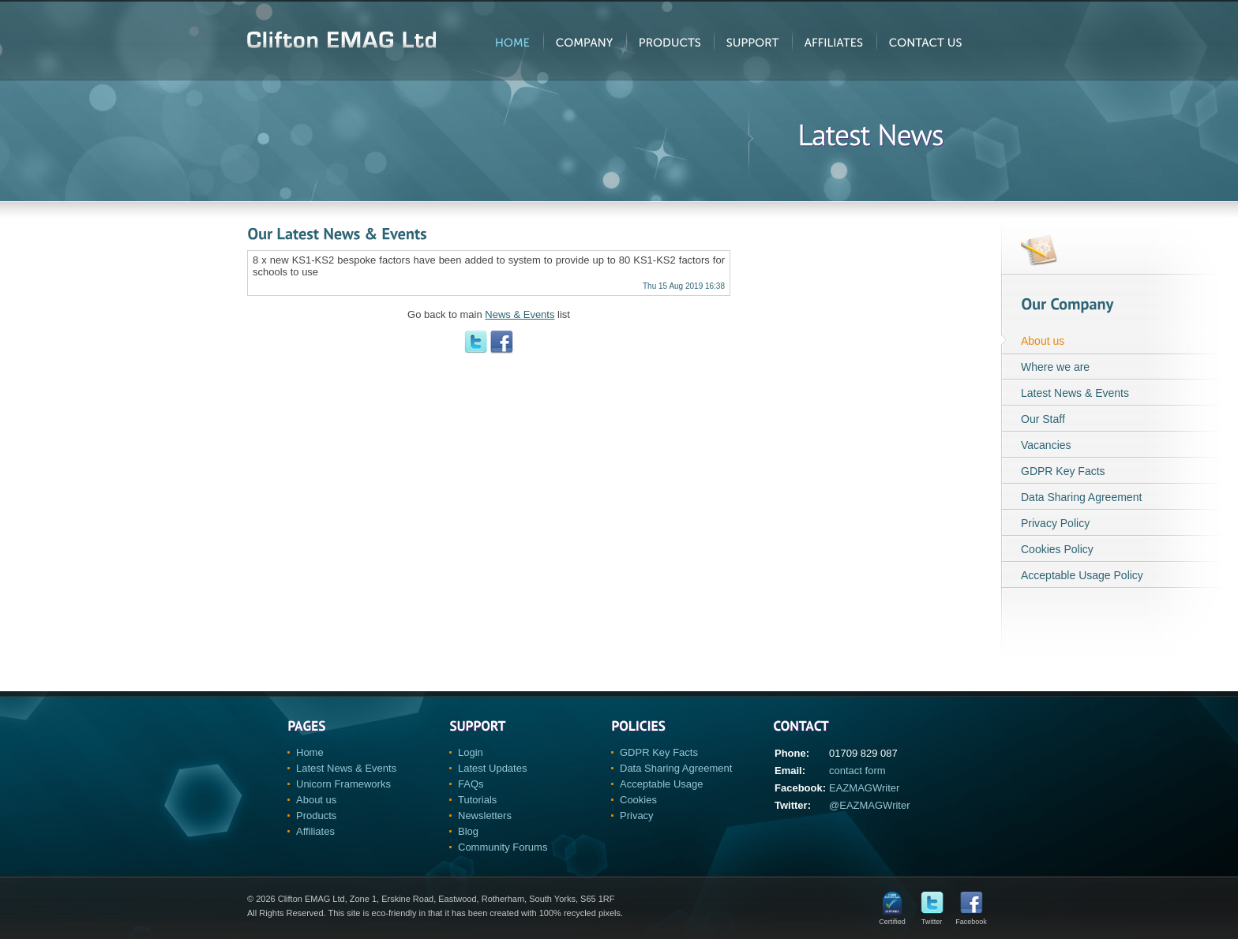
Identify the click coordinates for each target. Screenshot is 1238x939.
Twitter (932, 918)
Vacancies (1046, 445)
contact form (857, 770)
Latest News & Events (1075, 393)
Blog (468, 831)
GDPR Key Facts (1063, 471)
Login (470, 752)
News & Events (519, 314)
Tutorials (477, 800)
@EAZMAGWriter (869, 805)
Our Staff (1043, 419)
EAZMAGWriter (864, 788)
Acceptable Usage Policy (1082, 575)
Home (310, 752)
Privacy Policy (1055, 523)
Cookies (638, 800)
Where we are (1055, 367)
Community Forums (502, 847)
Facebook (971, 918)
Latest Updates (492, 768)
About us (1042, 341)
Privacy (637, 815)
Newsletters (485, 815)
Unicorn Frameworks (343, 784)
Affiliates (315, 831)
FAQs (471, 784)
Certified (892, 918)
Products (316, 815)
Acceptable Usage (661, 784)
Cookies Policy (1057, 549)
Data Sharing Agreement (1081, 497)
